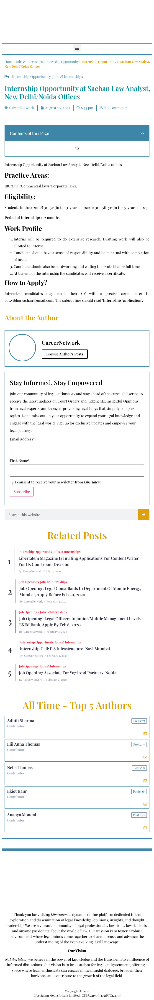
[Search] (143, 514)
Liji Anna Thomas (23, 744)
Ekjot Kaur (17, 791)
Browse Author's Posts (64, 354)
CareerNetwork (32, 571)
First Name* (20, 460)
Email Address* (22, 439)
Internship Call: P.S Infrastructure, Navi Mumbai (65, 648)
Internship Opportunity (62, 61)
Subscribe (22, 491)
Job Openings (29, 582)
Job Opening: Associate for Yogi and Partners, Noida (67, 672)
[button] (77, 48)
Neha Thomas (20, 767)
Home (9, 61)
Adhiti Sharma (20, 720)
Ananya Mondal (21, 815)
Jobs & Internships (29, 61)
